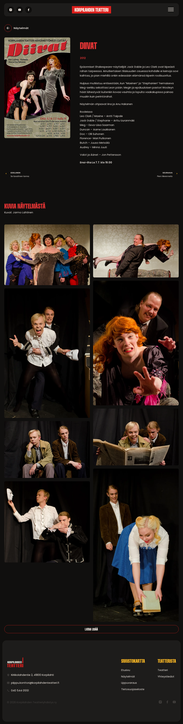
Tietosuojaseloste (132, 689)
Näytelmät (128, 676)
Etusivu (125, 670)
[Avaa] (171, 10)
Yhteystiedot (166, 676)
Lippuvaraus (129, 683)
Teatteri (163, 670)
